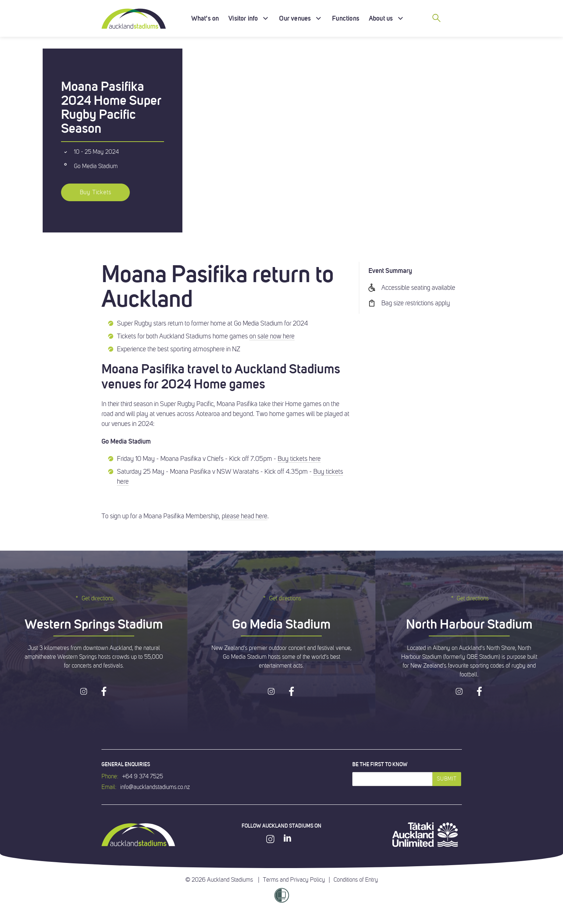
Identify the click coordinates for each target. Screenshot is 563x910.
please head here (244, 516)
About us (381, 18)
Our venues (295, 18)
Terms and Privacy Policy (294, 880)
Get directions (94, 598)
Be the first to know (379, 764)
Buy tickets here (299, 458)
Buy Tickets (95, 192)
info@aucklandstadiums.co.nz (155, 787)
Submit (446, 779)
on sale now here (272, 336)
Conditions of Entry (356, 880)
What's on (205, 18)
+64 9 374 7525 (142, 776)
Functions (345, 18)
